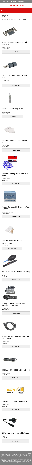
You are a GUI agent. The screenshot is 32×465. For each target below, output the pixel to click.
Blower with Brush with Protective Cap (16, 272)
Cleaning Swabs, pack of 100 (12, 240)
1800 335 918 (5, 1)
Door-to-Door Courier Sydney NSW (14, 401)
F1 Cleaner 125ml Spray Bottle (12, 109)
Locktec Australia (16, 5)
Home (3, 11)
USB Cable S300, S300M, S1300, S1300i (16, 370)
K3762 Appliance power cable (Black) (15, 433)
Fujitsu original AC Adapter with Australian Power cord (13, 304)
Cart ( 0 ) (24, 11)
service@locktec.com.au (17, 1)
